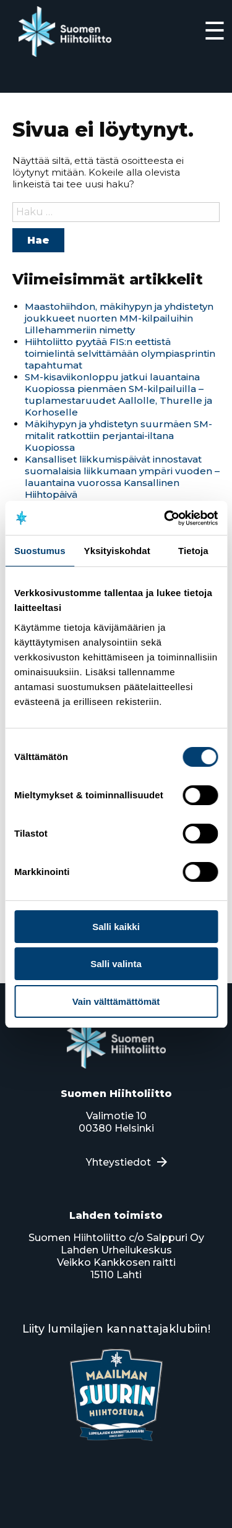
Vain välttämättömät (116, 1001)
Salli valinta (116, 963)
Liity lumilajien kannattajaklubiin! (116, 1329)
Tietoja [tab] (193, 550)
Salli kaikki (116, 926)
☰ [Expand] (215, 31)
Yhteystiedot (118, 1162)
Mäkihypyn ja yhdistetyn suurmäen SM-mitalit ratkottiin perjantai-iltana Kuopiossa (118, 435)
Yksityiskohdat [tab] (117, 550)
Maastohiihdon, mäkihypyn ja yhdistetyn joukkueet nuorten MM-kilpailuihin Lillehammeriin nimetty (119, 318)
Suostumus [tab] (40, 550)
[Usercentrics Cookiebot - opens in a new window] (165, 518)
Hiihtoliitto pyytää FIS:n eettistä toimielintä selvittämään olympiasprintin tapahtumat (120, 353)
